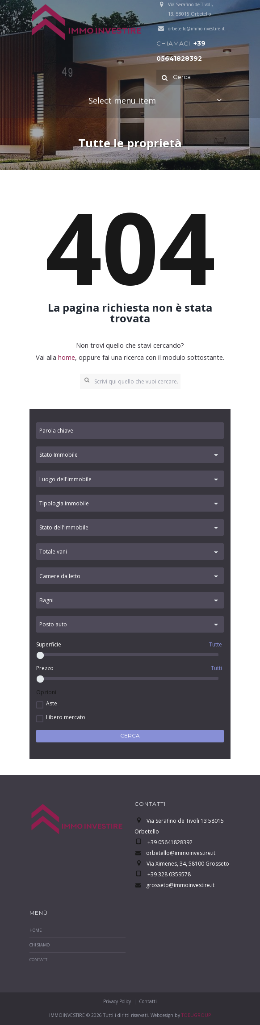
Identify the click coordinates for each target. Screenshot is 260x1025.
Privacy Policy (117, 1001)
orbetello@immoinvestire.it (196, 28)
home (66, 357)
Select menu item (122, 100)
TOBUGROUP (196, 1015)
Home (35, 930)
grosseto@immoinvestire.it (180, 885)
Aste (51, 703)
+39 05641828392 (169, 842)
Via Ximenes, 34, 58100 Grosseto (188, 863)
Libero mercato (65, 717)
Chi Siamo (39, 945)
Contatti (39, 959)
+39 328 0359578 (168, 874)
